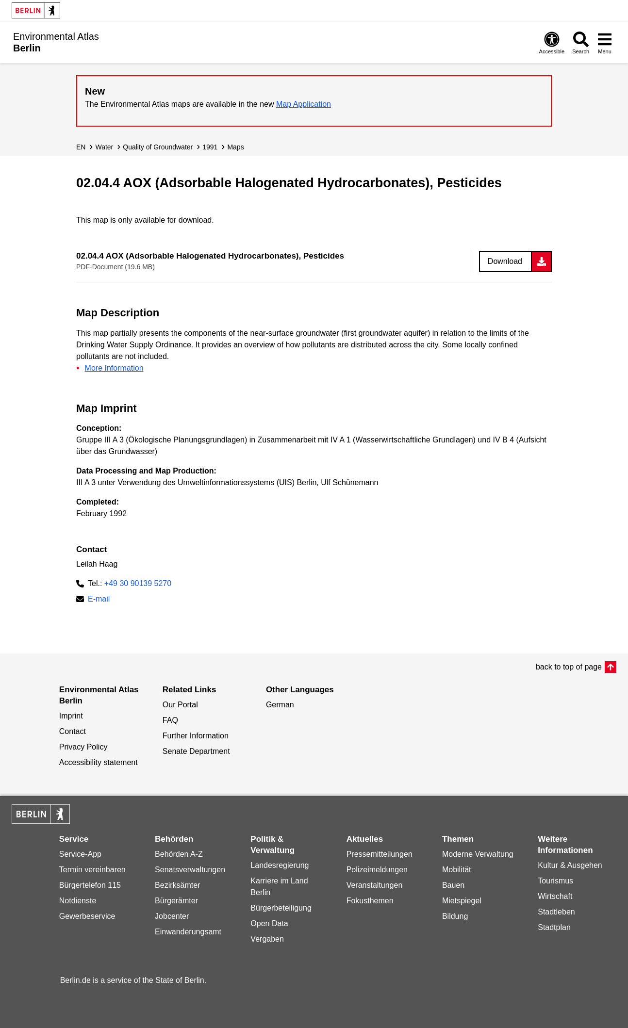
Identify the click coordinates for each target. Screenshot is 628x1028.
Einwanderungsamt (188, 932)
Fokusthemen (370, 901)
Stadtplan (554, 927)
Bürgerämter (176, 901)
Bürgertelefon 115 (90, 885)
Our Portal (180, 705)
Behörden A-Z (179, 854)
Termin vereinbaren (92, 869)
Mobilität (456, 869)
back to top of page (569, 667)
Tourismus (555, 881)
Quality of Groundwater (158, 147)
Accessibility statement (98, 762)
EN (80, 147)
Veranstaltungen (375, 885)
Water (104, 147)
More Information (114, 368)
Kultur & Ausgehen (570, 865)
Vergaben (267, 939)
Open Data (269, 923)
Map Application (303, 104)
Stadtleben (556, 912)
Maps (235, 147)
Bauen (453, 885)
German (280, 705)
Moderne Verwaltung (477, 854)
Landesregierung (279, 865)
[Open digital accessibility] (552, 42)
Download (505, 261)
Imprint (71, 716)
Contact (72, 731)
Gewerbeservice (87, 916)
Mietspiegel (461, 901)
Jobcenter (172, 916)
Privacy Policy (83, 747)
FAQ (170, 720)
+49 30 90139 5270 (137, 583)
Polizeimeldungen (377, 869)
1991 (209, 147)
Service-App (80, 854)
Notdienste (78, 901)
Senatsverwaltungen (190, 869)
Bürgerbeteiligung (280, 908)
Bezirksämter (177, 885)
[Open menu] (604, 42)
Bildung (455, 916)
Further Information (196, 736)
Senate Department (196, 751)
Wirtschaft (555, 896)
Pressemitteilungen (380, 854)
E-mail (99, 600)
